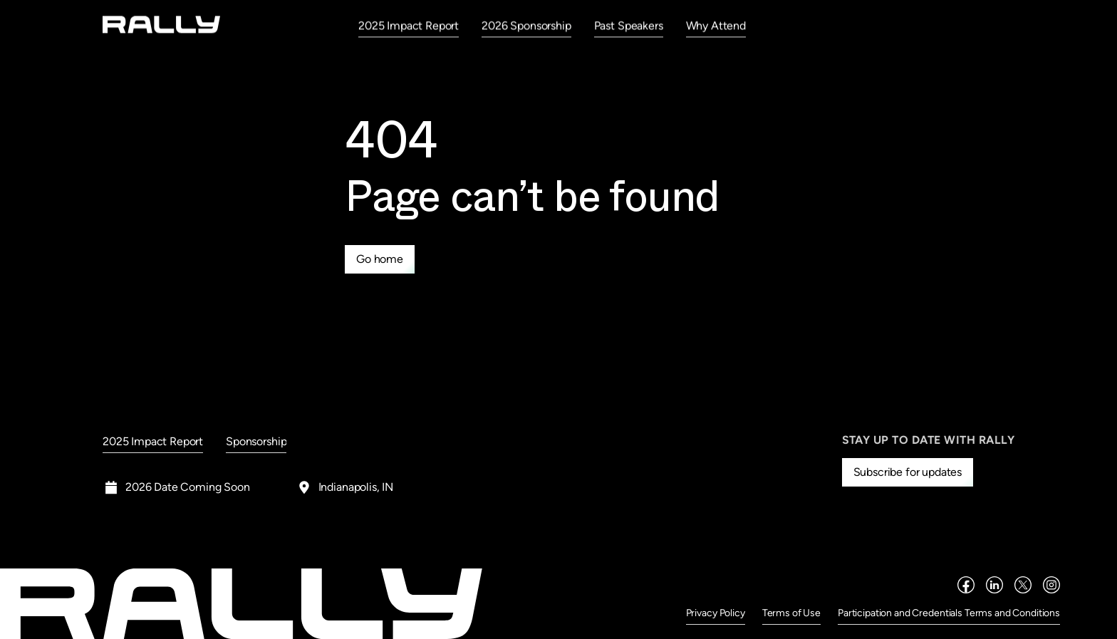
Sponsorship (256, 441)
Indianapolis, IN (355, 487)
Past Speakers (628, 25)
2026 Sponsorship (526, 25)
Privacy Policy (715, 613)
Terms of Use (791, 613)
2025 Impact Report (408, 25)
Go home (379, 259)
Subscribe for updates (907, 472)
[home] (162, 24)
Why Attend (716, 25)
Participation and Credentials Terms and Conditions (949, 613)
